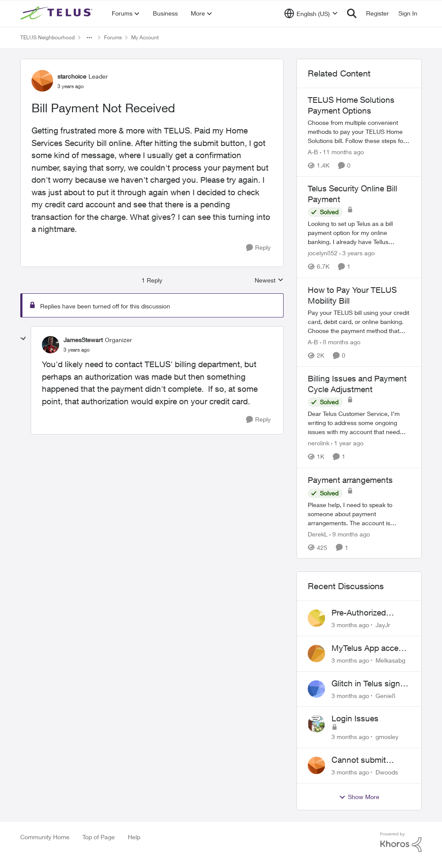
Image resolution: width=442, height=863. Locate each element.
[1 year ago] (347, 443)
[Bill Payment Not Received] (76, 350)
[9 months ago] (349, 533)
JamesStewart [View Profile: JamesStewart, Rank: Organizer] (83, 339)
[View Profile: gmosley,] (316, 724)
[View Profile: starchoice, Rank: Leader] (42, 81)
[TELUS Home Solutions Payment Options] (359, 131)
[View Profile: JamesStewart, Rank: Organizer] (50, 344)
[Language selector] (311, 13)
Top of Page (98, 837)
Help (134, 837)
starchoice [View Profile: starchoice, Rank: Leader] (71, 76)
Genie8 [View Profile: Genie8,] (385, 695)
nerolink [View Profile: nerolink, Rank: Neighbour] (318, 443)
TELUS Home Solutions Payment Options (351, 105)
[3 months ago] (350, 624)
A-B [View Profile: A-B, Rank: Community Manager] (313, 151)
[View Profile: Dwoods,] (316, 765)
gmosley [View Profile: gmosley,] (387, 736)
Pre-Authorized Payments (359, 613)
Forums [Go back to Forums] (113, 37)
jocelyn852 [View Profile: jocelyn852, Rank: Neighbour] (323, 253)
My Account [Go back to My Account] (145, 37)
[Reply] (258, 248)
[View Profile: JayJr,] (316, 618)
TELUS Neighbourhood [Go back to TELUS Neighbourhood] (47, 37)
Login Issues (355, 718)
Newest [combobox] (269, 280)
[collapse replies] (23, 338)
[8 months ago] (340, 341)
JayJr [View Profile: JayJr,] (383, 624)
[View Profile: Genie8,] (316, 689)
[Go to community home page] (57, 13)
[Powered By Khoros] (401, 842)
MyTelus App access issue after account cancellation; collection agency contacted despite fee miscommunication (371, 648)
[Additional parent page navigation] (89, 38)
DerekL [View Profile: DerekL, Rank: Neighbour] (318, 533)
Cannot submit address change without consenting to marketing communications (367, 760)
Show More (359, 797)
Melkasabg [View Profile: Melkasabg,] (390, 660)
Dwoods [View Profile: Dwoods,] (387, 772)
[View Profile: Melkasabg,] (316, 653)
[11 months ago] (342, 151)
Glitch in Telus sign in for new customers (370, 684)
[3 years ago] (357, 253)
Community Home (44, 837)
